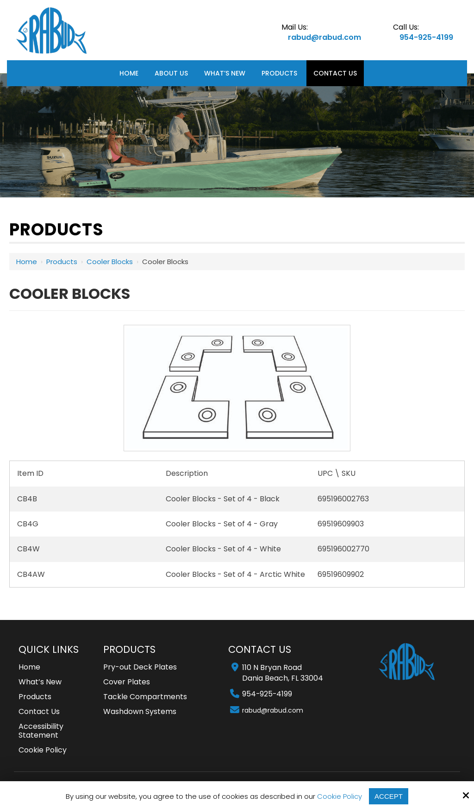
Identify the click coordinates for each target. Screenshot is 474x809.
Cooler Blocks (110, 261)
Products (61, 261)
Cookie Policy (339, 796)
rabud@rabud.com (324, 37)
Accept (388, 796)
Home (26, 261)
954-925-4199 (426, 37)
